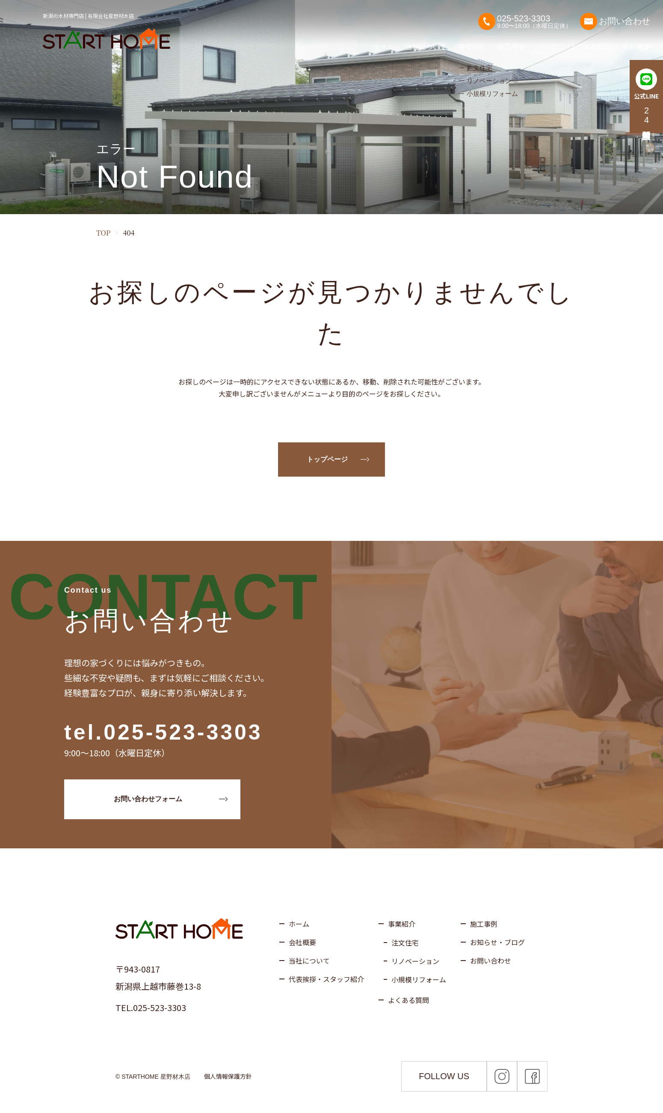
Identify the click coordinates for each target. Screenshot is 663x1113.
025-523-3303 (183, 732)
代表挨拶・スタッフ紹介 (326, 979)
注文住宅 (405, 942)
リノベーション (415, 961)
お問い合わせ (615, 17)
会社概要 (636, 42)
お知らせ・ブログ (497, 942)
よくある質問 (590, 42)
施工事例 (511, 42)
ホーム (383, 42)
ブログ (547, 42)
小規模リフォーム (418, 979)
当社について (426, 42)
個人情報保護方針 (228, 1076)
